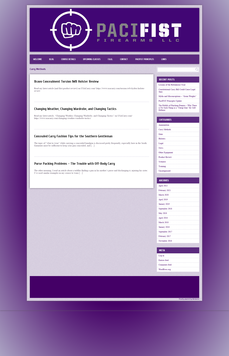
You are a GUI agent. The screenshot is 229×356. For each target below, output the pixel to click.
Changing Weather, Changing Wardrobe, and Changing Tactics (80, 111)
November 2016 (166, 276)
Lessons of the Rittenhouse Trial (173, 87)
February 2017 (165, 271)
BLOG (55, 60)
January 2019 (165, 231)
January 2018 (165, 259)
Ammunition (165, 136)
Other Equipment (167, 170)
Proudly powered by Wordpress (188, 340)
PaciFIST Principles (162, 60)
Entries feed (164, 298)
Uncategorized (165, 192)
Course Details (74, 60)
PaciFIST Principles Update (171, 109)
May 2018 (163, 242)
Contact (138, 60)
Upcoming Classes (101, 60)
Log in (162, 292)
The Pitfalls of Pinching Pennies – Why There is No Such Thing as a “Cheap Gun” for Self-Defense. (177, 117)
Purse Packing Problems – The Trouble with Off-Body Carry (78, 166)
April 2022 (164, 208)
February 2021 (165, 214)
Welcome (38, 60)
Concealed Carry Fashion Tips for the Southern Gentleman (78, 138)
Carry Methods (166, 141)
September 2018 (166, 237)
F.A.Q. (122, 60)
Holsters (162, 153)
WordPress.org (165, 309)
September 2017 (166, 265)
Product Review (166, 175)
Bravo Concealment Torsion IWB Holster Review (69, 83)
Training (163, 187)
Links (183, 60)
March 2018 (164, 254)
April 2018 (164, 248)
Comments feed (166, 304)
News (161, 164)
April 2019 (164, 225)
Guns (161, 147)
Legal (161, 158)
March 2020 (164, 220)
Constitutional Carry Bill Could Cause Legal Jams (176, 94)
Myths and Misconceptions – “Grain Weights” (175, 102)
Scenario (163, 181)
